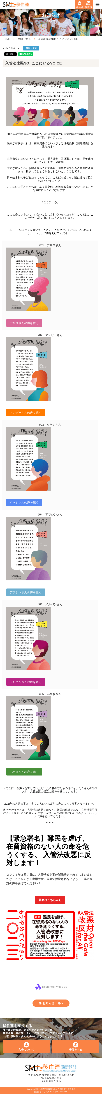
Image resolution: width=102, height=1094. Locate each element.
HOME (7, 39)
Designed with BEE (54, 986)
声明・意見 (24, 39)
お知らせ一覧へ (53, 1003)
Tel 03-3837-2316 (51, 1078)
